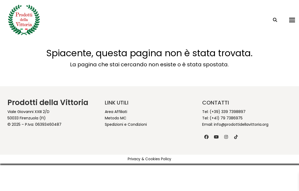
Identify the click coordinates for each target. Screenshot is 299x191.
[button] (288, 20)
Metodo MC (115, 118)
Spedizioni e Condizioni (126, 124)
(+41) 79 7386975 (226, 118)
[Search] (271, 20)
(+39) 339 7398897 (228, 111)
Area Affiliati (116, 111)
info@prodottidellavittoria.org (241, 124)
